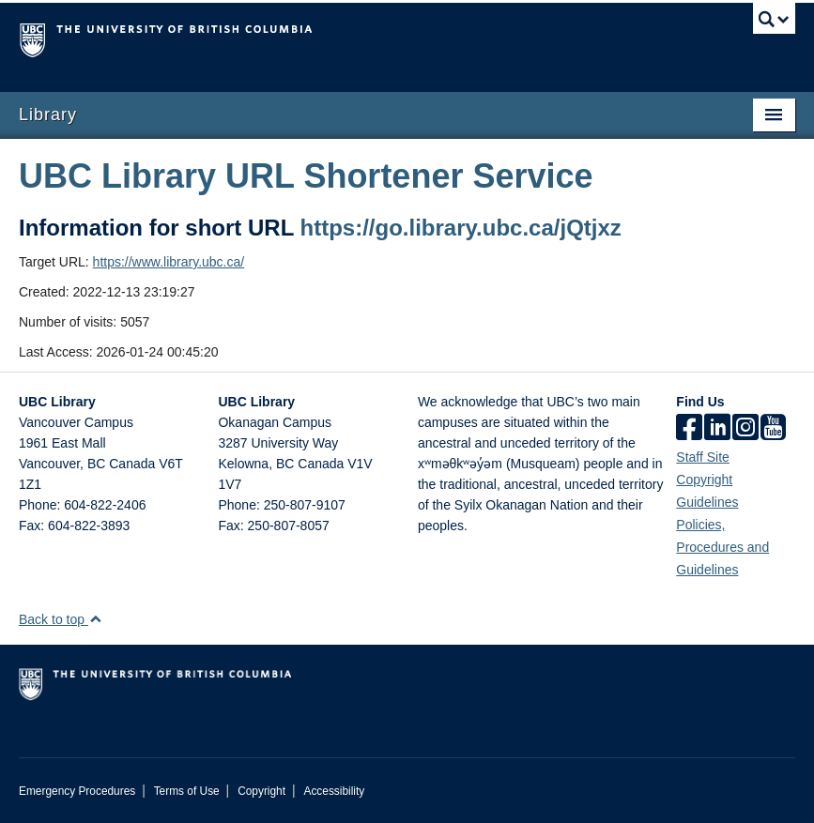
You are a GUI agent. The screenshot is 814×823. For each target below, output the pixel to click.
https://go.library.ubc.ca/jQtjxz (461, 227)
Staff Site (703, 457)
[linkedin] (717, 429)
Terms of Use (187, 791)
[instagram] (745, 429)
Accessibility (333, 791)
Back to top (60, 619)
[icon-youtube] (773, 429)
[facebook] (689, 429)
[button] (95, 619)
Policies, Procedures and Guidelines (722, 547)
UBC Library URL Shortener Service (306, 176)
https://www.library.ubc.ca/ (169, 261)
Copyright (261, 791)
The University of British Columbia (349, 38)
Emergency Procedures (77, 791)
